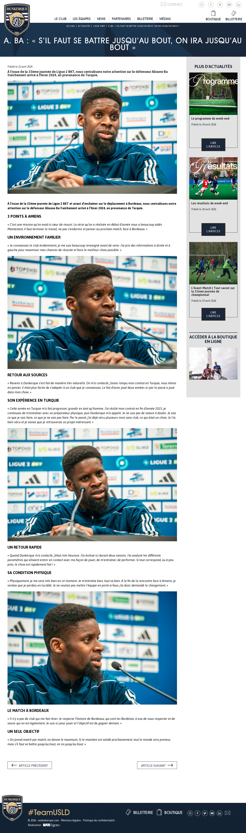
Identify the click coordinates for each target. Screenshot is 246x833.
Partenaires (121, 19)
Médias (165, 19)
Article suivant (153, 765)
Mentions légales (71, 820)
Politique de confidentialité (99, 820)
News (101, 19)
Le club (60, 19)
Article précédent (33, 765)
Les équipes (82, 19)
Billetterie (145, 19)
